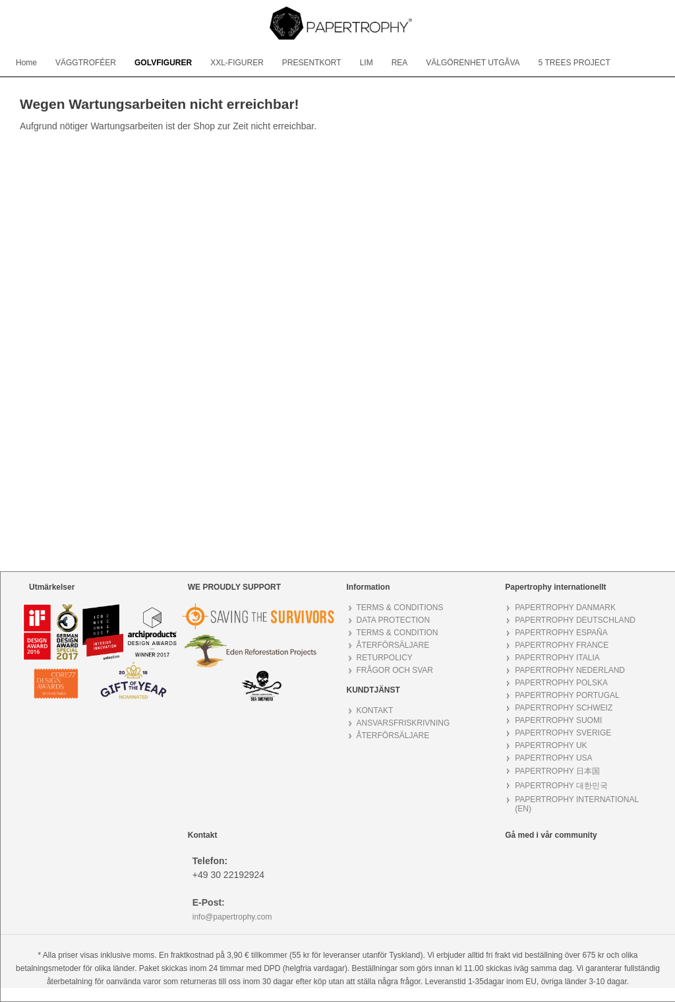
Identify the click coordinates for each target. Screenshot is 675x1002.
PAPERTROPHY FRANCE (561, 645)
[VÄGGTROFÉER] (85, 63)
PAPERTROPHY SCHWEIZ (563, 707)
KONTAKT (375, 710)
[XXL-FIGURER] (237, 63)
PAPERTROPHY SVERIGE (563, 732)
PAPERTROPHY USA (553, 758)
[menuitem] (26, 63)
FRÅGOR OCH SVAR (395, 670)
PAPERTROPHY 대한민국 (561, 785)
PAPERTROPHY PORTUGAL (567, 695)
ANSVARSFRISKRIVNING (403, 723)
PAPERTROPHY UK (551, 745)
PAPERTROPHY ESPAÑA (561, 632)
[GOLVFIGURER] (163, 63)
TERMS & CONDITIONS (400, 607)
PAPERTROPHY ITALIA (557, 657)
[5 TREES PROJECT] (574, 63)
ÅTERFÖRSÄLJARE (393, 645)
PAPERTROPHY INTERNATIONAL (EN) (577, 804)
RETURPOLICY (385, 657)
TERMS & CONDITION (397, 632)
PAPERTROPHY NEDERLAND (570, 670)
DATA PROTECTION (393, 620)
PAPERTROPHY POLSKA (561, 682)
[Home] (26, 63)
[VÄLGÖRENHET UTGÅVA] (473, 63)
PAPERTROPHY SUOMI (558, 720)
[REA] (399, 63)
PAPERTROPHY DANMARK (565, 607)
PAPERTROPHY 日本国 (557, 771)
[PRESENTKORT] (312, 63)
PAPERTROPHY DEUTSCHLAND (575, 620)
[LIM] (366, 63)
